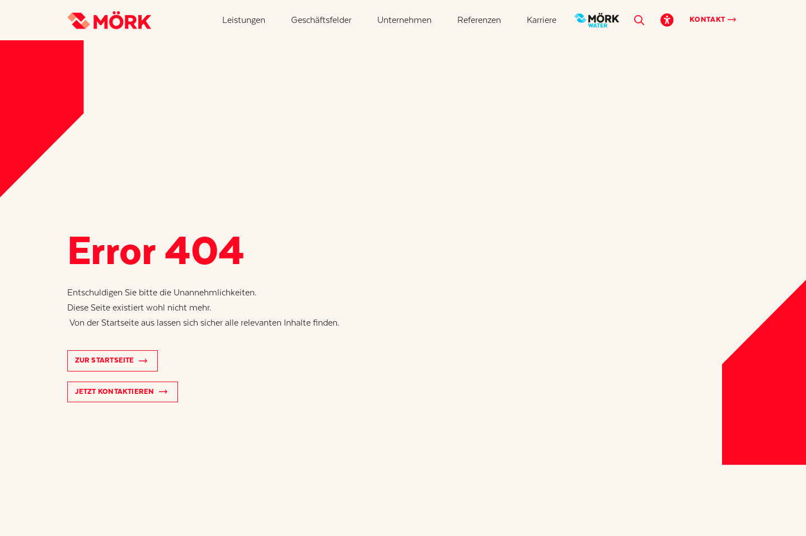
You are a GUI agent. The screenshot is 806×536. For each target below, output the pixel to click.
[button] (243, 20)
